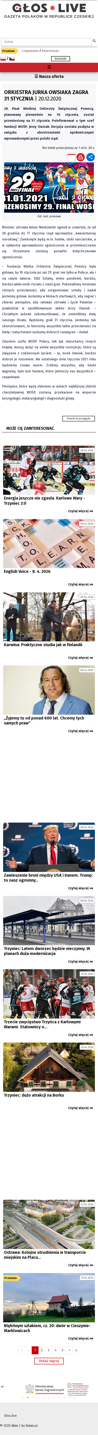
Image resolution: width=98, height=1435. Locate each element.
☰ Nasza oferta (49, 76)
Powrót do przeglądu (78, 418)
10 (69, 1397)
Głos (14, 1426)
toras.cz (32, 1426)
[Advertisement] (49, 780)
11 (74, 1397)
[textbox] (46, 42)
